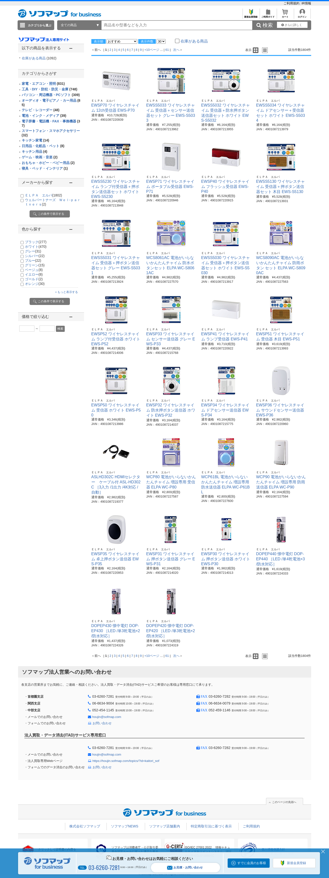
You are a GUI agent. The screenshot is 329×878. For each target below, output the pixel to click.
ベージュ (34, 270)
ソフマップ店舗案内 (164, 826)
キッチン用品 (34, 151)
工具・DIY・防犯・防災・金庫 (49, 89)
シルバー (35, 256)
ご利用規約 (292, 3)
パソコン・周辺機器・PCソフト (51, 95)
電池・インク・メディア (44, 116)
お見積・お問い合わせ (185, 867)
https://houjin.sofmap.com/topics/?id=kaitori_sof (126, 761)
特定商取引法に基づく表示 (211, 826)
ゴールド (34, 279)
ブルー (33, 260)
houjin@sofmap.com (106, 717)
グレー (33, 251)
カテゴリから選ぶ (39, 25)
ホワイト (36, 247)
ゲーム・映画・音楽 (40, 157)
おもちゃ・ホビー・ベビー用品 (48, 163)
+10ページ (151, 50)
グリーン (35, 265)
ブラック (36, 242)
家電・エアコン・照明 (43, 84)
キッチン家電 (35, 140)
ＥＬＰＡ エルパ (43, 195)
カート (285, 15)
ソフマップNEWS (124, 826)
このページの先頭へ (284, 802)
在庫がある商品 (39, 58)
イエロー (34, 274)
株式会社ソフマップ (84, 826)
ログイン (302, 15)
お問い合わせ (102, 723)
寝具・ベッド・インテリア (45, 168)
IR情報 (306, 3)
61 (167, 50)
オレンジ (35, 284)
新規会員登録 (251, 15)
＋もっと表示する (66, 292)
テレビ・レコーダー (41, 110)
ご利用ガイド (268, 15)
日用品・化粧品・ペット (43, 146)
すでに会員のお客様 (251, 863)
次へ (176, 50)
